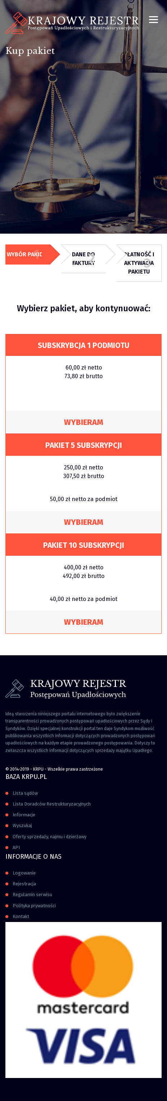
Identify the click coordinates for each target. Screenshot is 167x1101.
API (16, 847)
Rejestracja (24, 883)
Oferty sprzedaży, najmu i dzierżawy (49, 836)
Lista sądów (25, 793)
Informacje (24, 814)
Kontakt (21, 916)
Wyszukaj (22, 825)
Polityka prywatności (34, 905)
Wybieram (83, 422)
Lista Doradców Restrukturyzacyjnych (52, 804)
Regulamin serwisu (32, 894)
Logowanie (24, 873)
